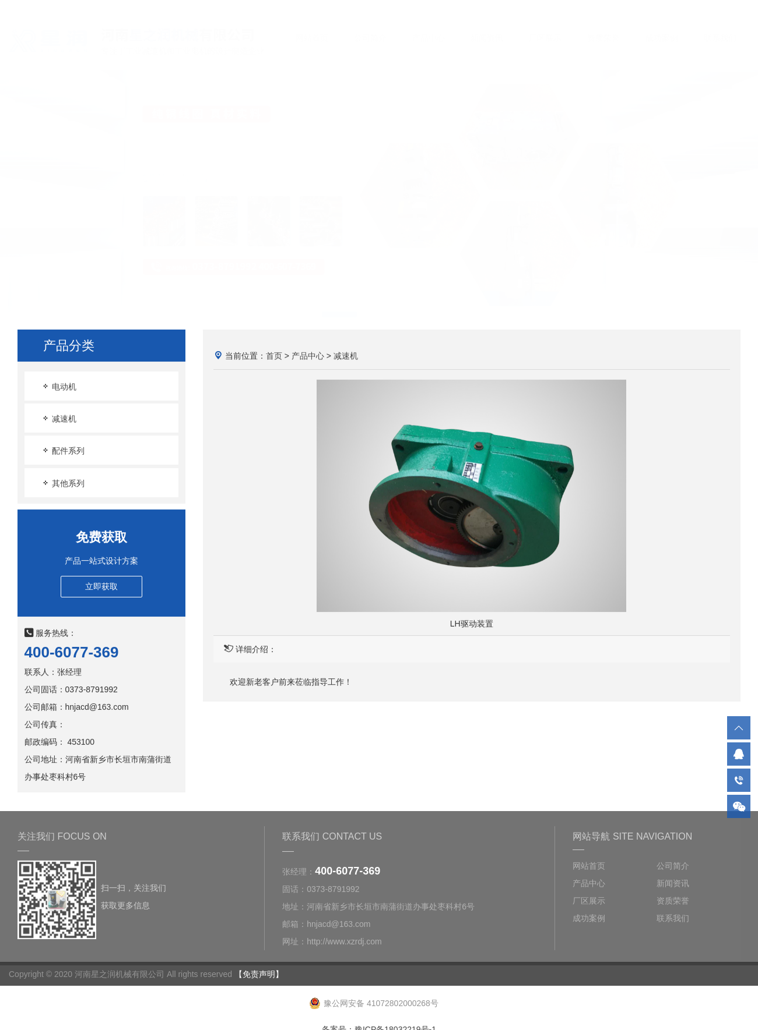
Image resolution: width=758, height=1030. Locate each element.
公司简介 (370, 26)
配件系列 (63, 451)
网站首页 (312, 26)
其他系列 (63, 483)
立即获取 (101, 586)
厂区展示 (545, 26)
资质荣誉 (603, 26)
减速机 (59, 419)
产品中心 (428, 26)
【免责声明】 (258, 974)
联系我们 (720, 26)
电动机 (59, 387)
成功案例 (661, 26)
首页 (274, 355)
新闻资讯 (487, 26)
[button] (339, 303)
